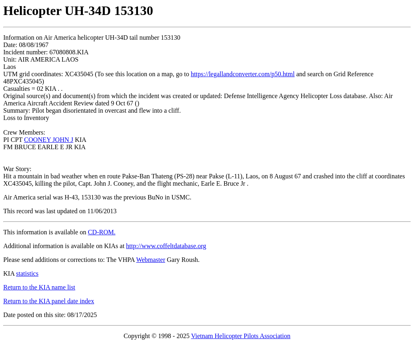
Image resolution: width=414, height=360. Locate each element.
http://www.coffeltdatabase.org (166, 245)
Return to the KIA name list (39, 287)
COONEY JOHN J (48, 139)
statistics (27, 273)
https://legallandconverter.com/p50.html (243, 74)
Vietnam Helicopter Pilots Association (241, 335)
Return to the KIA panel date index (48, 301)
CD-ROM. (101, 232)
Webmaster (150, 259)
